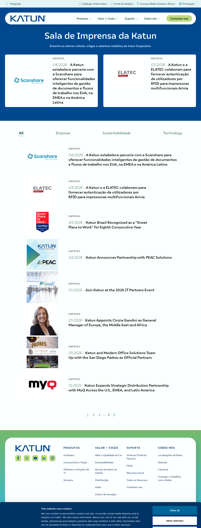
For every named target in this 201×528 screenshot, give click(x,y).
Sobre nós (152, 18)
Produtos (84, 18)
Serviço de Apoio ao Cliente (106, 471)
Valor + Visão (108, 18)
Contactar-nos (179, 18)
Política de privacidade (145, 509)
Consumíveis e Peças (75, 462)
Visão (98, 487)
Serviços (68, 480)
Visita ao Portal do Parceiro (137, 456)
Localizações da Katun (170, 455)
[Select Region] (156, 4)
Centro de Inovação (105, 494)
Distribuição (102, 480)
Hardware (68, 455)
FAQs (130, 465)
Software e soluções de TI (76, 471)
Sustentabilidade (104, 462)
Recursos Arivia (135, 473)
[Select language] (187, 4)
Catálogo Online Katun (93, 4)
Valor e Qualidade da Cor (108, 455)
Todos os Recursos (137, 480)
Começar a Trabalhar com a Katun (169, 478)
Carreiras (163, 469)
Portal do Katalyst (121, 4)
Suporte (131, 18)
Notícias (162, 462)
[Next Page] (114, 415)
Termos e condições (175, 509)
